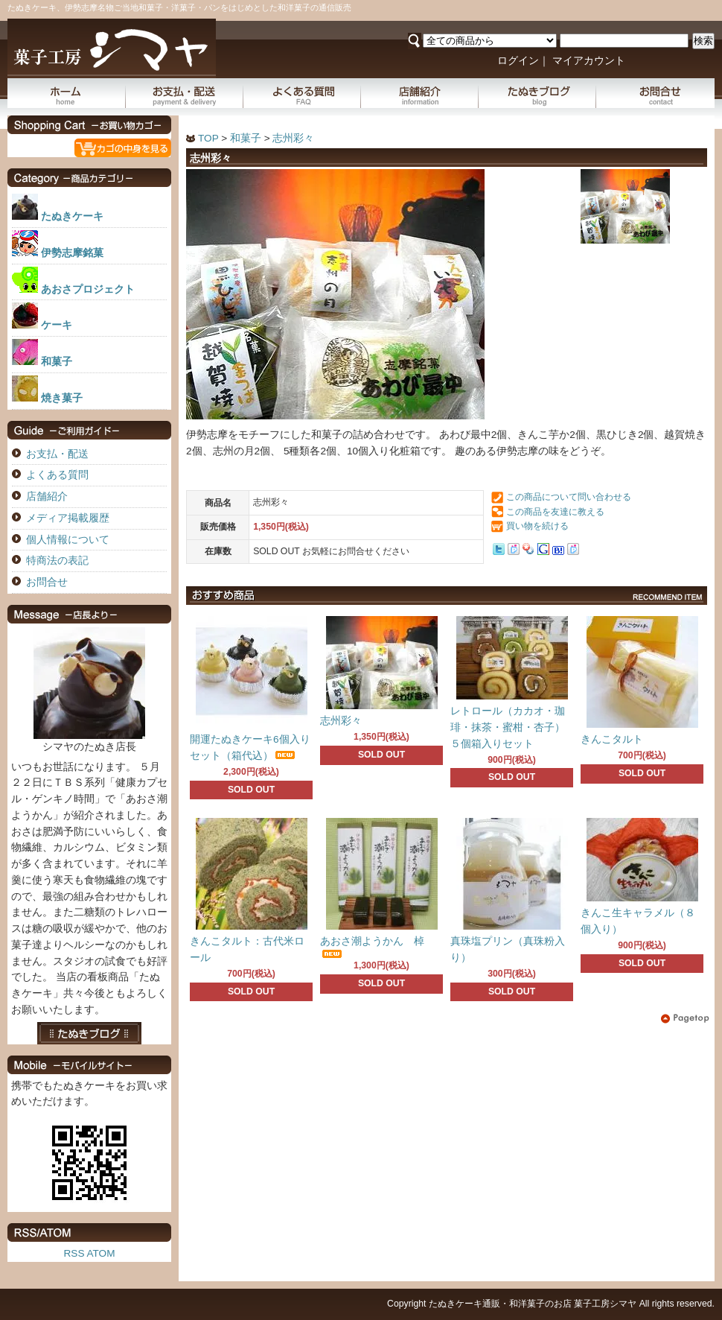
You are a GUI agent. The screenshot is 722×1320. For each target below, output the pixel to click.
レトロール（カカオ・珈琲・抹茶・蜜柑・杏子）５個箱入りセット (507, 727)
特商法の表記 (57, 560)
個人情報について (67, 539)
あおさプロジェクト (88, 289)
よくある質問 (302, 93)
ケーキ (56, 325)
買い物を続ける (537, 526)
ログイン (518, 60)
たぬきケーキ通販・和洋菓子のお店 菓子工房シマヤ (532, 1303)
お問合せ (655, 93)
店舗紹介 (420, 93)
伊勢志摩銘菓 (72, 252)
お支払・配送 (184, 93)
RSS (74, 1253)
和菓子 (245, 138)
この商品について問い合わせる (568, 497)
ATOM (100, 1253)
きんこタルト (612, 739)
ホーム (66, 93)
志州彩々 (293, 138)
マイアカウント (588, 60)
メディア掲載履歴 (67, 518)
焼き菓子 (62, 398)
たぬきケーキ (72, 216)
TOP (208, 138)
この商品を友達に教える (555, 512)
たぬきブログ (537, 93)
